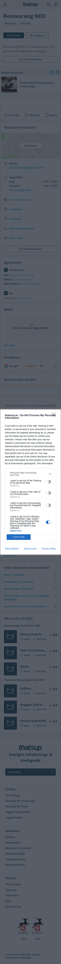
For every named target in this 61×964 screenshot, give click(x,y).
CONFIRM (19, 537)
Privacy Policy (49, 548)
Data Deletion (12, 548)
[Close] (55, 415)
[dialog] (30, 482)
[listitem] (30, 474)
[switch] (48, 481)
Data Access (30, 548)
